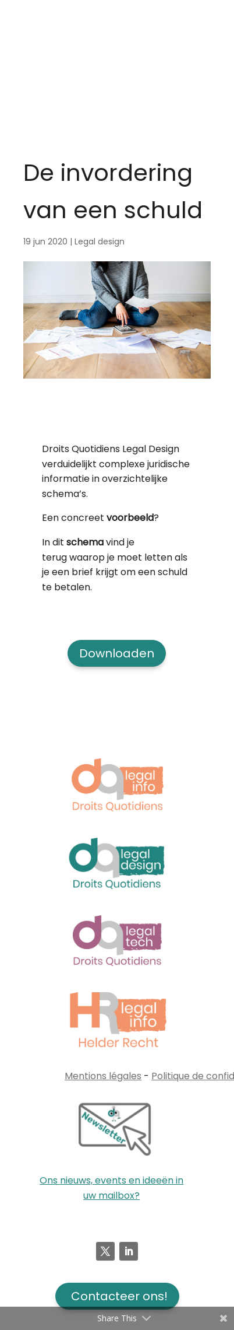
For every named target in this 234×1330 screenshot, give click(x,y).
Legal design (100, 241)
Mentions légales (103, 1076)
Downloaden (116, 653)
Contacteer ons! (119, 1296)
